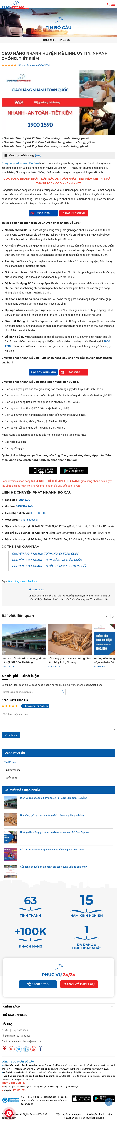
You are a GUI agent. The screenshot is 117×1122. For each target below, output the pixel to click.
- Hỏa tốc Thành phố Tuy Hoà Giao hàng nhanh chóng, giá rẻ (45, 146)
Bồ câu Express (36, 589)
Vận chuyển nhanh (95, 1114)
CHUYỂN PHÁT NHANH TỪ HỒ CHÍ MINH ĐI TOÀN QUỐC (49, 566)
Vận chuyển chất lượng (92, 1117)
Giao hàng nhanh (17, 581)
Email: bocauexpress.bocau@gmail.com (22, 1041)
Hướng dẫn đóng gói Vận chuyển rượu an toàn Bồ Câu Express (54, 832)
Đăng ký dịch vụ (79, 984)
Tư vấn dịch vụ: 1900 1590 (15, 1030)
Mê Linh (32, 581)
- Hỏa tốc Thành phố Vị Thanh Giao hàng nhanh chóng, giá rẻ (45, 138)
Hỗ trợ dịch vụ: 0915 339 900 (16, 1035)
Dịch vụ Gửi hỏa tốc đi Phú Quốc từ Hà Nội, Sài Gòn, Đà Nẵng (53, 797)
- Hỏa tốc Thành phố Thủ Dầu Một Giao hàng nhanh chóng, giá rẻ (48, 142)
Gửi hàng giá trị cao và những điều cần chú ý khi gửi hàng (52, 815)
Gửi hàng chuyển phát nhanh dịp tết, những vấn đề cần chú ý (54, 866)
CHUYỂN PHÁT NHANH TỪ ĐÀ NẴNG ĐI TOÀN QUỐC (47, 560)
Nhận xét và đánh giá (15, 699)
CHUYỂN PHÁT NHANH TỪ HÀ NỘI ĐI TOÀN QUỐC (45, 553)
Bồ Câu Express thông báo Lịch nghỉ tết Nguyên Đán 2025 (52, 849)
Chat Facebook (29, 519)
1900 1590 (38, 984)
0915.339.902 (38, 513)
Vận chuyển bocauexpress (69, 1114)
